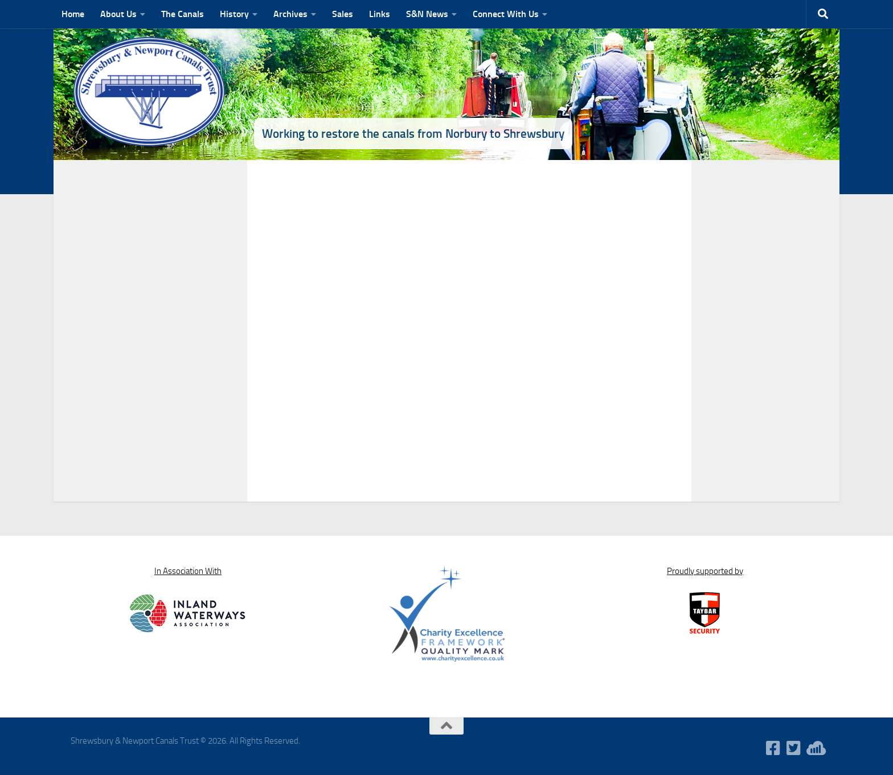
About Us (118, 14)
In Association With (188, 571)
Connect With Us (506, 14)
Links (379, 14)
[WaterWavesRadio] (814, 748)
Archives (290, 14)
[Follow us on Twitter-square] (794, 748)
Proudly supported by (705, 571)
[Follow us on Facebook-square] (773, 748)
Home (73, 14)
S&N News (427, 14)
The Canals (182, 14)
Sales (342, 14)
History (234, 14)
